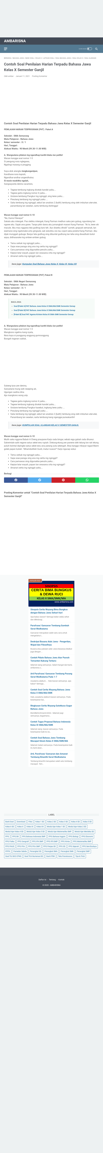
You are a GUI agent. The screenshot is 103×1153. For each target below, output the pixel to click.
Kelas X (20, 826)
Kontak (61, 880)
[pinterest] (63, 480)
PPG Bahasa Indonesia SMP (33, 836)
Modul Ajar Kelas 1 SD (56, 826)
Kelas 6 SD (9, 826)
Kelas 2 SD (51, 822)
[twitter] (40, 480)
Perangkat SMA (50, 851)
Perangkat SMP (83, 851)
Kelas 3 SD (63, 822)
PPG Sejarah (74, 846)
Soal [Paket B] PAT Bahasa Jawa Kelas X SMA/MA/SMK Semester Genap (44, 310)
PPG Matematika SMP (82, 841)
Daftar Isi (42, 880)
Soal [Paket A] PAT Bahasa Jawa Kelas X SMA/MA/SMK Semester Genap (44, 306)
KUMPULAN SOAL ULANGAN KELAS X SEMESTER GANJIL (50, 425)
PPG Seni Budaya (89, 846)
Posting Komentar (39, 76)
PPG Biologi (73, 836)
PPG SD (62, 846)
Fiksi (30, 822)
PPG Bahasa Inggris (57, 836)
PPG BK (15, 836)
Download (21, 822)
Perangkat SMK (67, 851)
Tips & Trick (80, 856)
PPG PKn (21, 846)
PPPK (7, 851)
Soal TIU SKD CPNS (13, 856)
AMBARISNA (15, 41)
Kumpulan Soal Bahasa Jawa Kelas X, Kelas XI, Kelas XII (49, 264)
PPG (7, 836)
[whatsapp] (87, 480)
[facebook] (16, 480)
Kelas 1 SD (39, 822)
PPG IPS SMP (52, 841)
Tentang (52, 880)
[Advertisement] (51, 18)
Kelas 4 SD (75, 822)
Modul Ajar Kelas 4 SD (14, 831)
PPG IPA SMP (37, 841)
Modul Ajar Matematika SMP (59, 831)
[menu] (7, 49)
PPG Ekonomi (87, 836)
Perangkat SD (35, 851)
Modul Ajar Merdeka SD (84, 831)
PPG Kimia (65, 841)
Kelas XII (40, 826)
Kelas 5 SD (87, 822)
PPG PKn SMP (34, 846)
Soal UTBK (50, 856)
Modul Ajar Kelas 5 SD (36, 831)
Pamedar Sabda (20, 851)
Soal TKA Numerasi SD (33, 856)
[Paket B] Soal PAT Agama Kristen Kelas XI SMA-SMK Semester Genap (43, 314)
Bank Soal (9, 822)
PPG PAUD (9, 846)
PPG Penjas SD (49, 846)
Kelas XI (30, 826)
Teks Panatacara (65, 856)
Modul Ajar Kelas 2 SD (77, 826)
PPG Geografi (23, 841)
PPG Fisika (9, 841)
